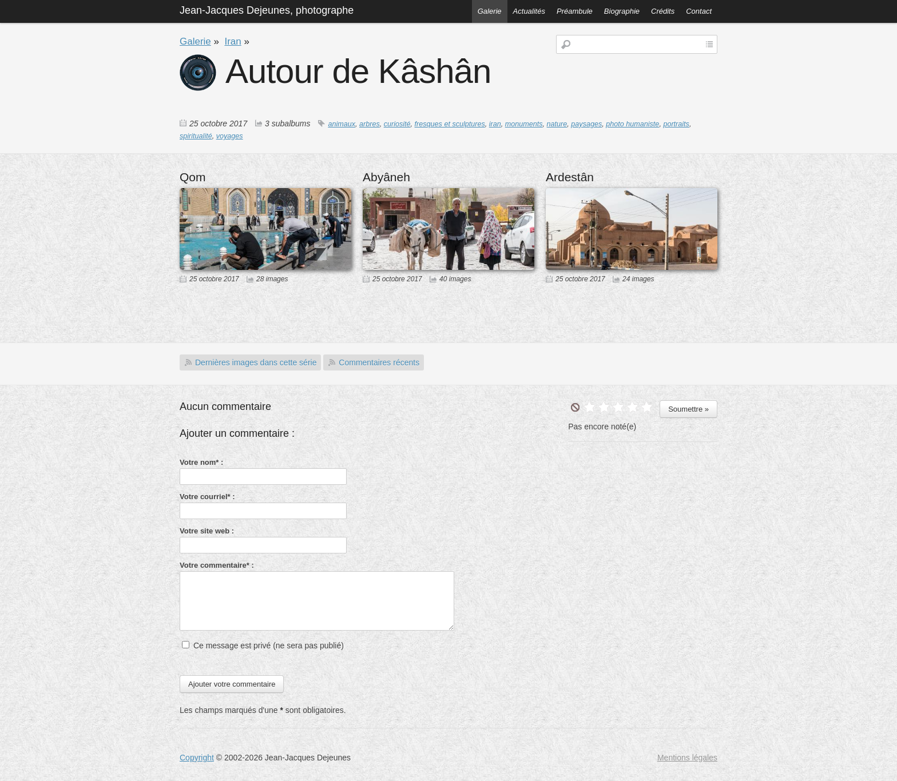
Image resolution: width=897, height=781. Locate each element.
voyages (229, 136)
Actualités (529, 11)
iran (495, 124)
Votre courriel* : (207, 496)
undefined (575, 407)
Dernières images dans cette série (255, 362)
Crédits (662, 11)
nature (557, 124)
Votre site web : (207, 531)
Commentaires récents (379, 362)
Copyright (197, 757)
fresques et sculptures (450, 124)
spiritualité (196, 136)
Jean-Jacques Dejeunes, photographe (267, 10)
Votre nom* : (201, 462)
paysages (586, 124)
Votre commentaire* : (217, 565)
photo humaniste (632, 124)
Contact (699, 11)
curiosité (397, 124)
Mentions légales (687, 757)
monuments (524, 124)
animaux (341, 124)
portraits (676, 124)
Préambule (575, 11)
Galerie (490, 11)
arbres (369, 124)
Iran (232, 41)
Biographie (622, 11)
